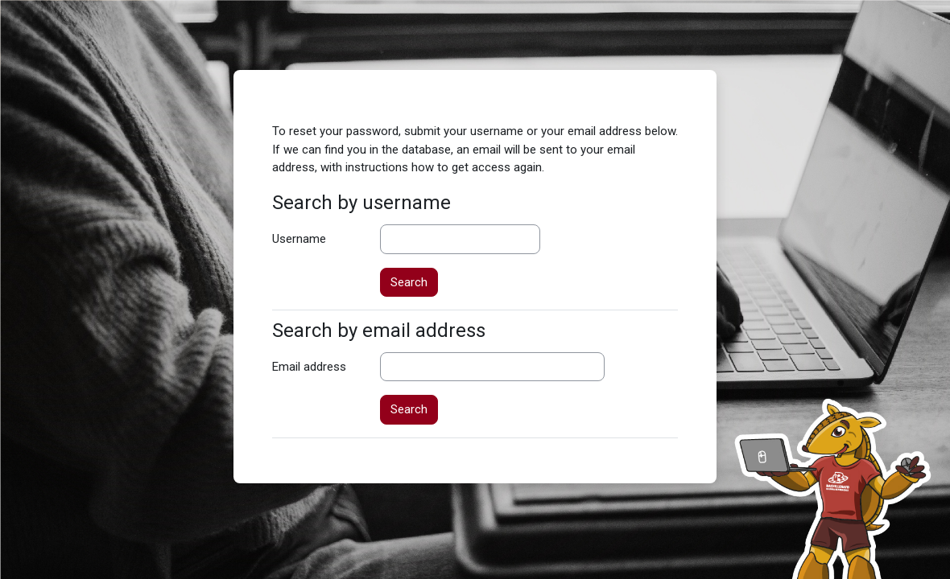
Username (299, 239)
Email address (309, 366)
